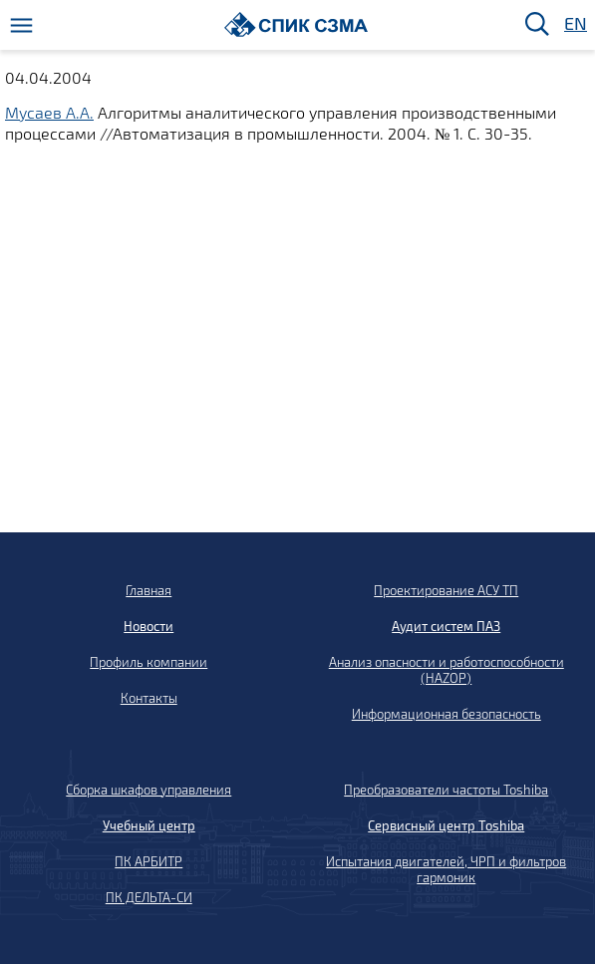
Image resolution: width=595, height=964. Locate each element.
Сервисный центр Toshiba (446, 825)
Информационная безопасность (446, 714)
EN (574, 24)
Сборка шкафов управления (148, 790)
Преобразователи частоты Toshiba (446, 790)
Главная (148, 590)
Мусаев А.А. (49, 112)
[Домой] (296, 24)
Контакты (149, 698)
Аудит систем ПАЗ (446, 626)
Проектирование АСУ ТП (446, 590)
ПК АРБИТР (148, 861)
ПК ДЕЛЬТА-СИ (149, 897)
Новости (148, 626)
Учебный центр (149, 825)
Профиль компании (148, 662)
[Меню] (21, 25)
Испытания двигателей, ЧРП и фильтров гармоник (446, 869)
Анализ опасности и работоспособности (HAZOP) (446, 670)
